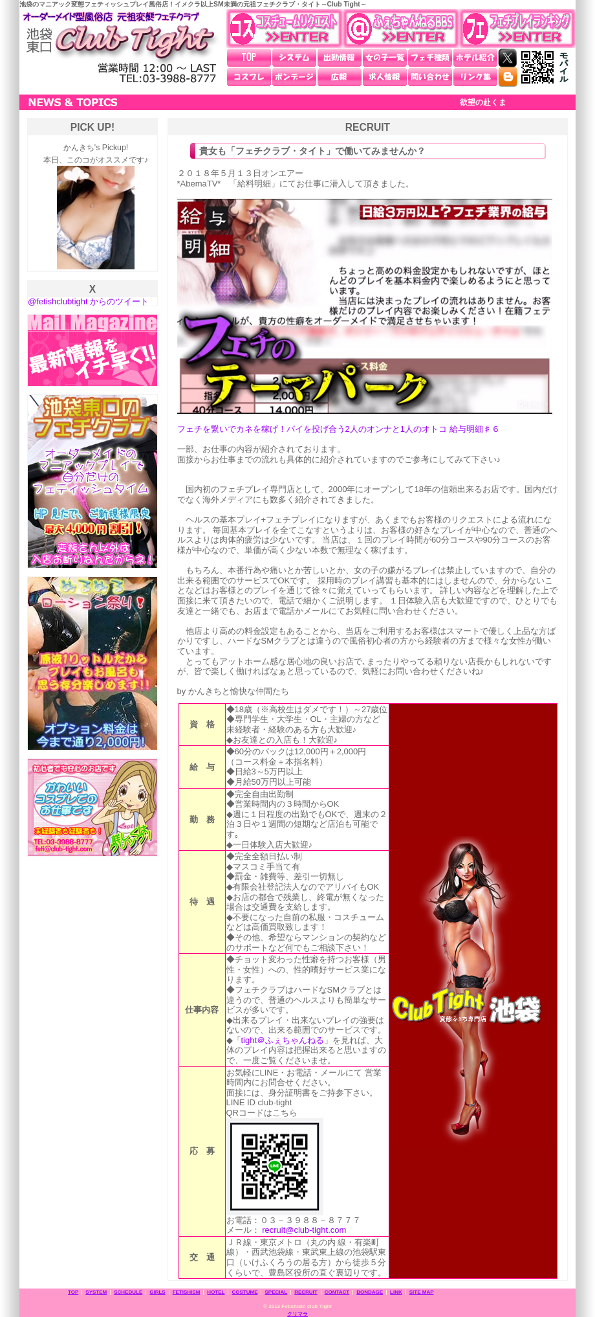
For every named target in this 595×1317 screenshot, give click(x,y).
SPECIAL (276, 1292)
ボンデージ (294, 77)
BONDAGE (369, 1292)
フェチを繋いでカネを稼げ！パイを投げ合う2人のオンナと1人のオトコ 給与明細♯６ (338, 429)
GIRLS (157, 1292)
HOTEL (215, 1292)
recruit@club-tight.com (304, 1230)
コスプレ (249, 77)
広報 (339, 77)
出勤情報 (339, 57)
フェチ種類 (430, 57)
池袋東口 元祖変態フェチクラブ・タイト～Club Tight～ (119, 48)
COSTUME (244, 1292)
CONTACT (337, 1292)
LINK (396, 1292)
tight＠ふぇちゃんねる (283, 1040)
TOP (249, 57)
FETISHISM (186, 1292)
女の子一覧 (384, 57)
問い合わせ (430, 77)
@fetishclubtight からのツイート (88, 301)
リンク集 (475, 77)
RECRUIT (306, 1292)
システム (294, 57)
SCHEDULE (128, 1292)
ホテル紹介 (475, 57)
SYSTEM (96, 1292)
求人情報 (384, 77)
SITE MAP (421, 1292)
